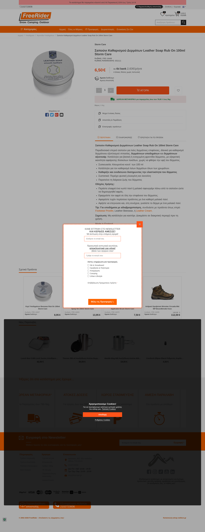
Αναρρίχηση (95, 271)
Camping (93, 273)
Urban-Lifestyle (96, 276)
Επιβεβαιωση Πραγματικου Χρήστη (102, 283)
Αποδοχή (102, 415)
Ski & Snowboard (97, 265)
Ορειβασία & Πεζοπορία (99, 268)
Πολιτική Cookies (109, 409)
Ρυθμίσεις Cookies (102, 420)
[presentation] (102, 290)
